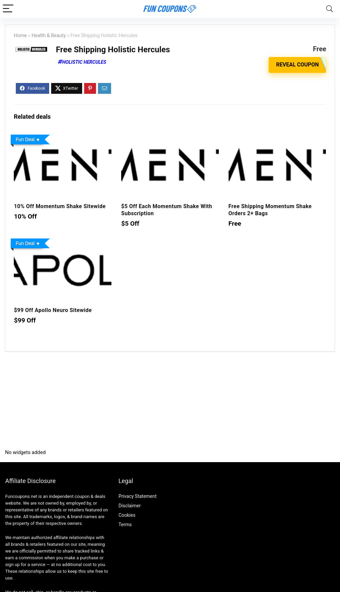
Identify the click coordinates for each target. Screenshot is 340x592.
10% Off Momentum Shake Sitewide (59, 206)
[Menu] (8, 9)
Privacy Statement (137, 496)
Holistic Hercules (84, 62)
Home (20, 35)
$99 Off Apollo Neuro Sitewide (53, 310)
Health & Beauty (49, 35)
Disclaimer (129, 505)
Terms (125, 524)
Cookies (126, 515)
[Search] (329, 9)
